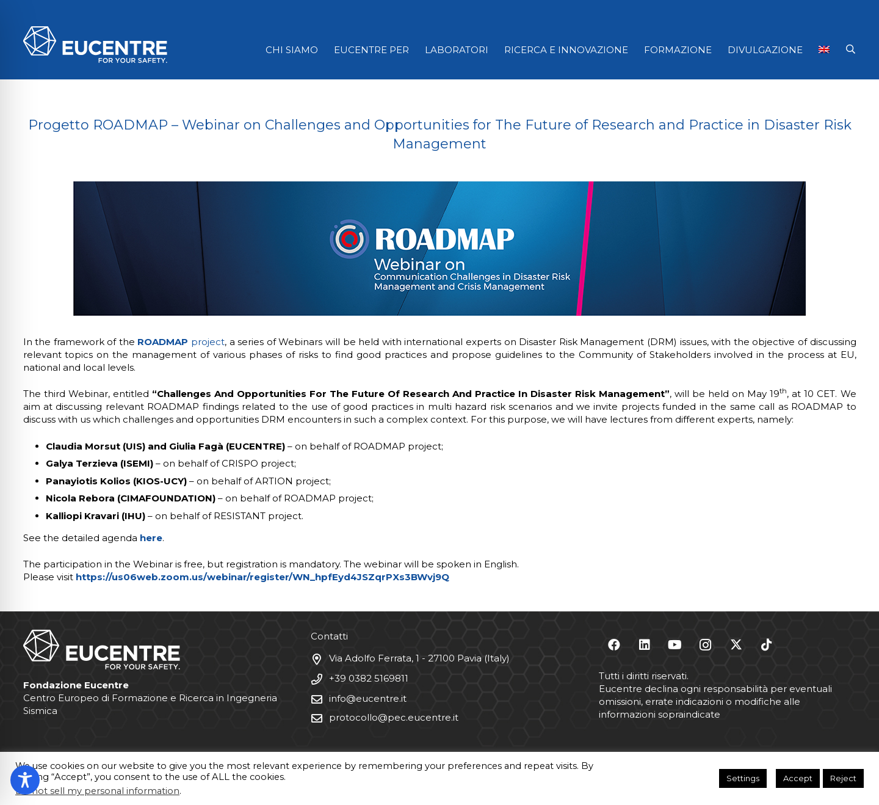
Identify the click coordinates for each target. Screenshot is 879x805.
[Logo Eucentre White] (95, 44)
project (181, 342)
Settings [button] (742, 778)
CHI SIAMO (292, 50)
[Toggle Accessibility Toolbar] (25, 780)
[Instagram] (705, 645)
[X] (736, 645)
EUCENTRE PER (371, 50)
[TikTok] (766, 645)
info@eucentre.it (368, 698)
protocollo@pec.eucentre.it (393, 717)
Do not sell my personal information (97, 790)
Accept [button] (797, 778)
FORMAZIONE (678, 50)
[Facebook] (614, 645)
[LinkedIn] (644, 645)
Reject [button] (843, 778)
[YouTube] (675, 645)
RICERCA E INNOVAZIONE (566, 50)
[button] (851, 49)
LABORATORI (456, 50)
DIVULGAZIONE (765, 50)
